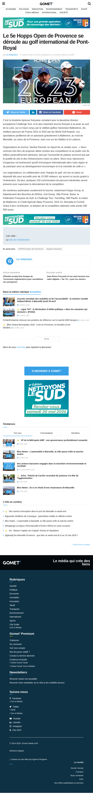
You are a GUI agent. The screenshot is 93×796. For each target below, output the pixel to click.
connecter (20, 350)
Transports (71, 9)
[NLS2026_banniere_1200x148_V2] (46, 22)
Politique (24, 9)
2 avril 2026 (83, 323)
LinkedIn (15, 725)
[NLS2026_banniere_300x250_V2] (46, 401)
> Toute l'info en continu (81, 548)
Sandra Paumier (54, 250)
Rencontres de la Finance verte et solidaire (9, 469)
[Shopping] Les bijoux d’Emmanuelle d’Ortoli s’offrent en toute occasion (37, 529)
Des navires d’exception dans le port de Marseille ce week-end (35, 514)
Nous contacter (77, 778)
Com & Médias (32, 13)
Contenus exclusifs (18, 663)
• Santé (12, 713)
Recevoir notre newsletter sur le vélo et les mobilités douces (37, 686)
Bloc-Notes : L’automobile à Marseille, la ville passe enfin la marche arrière (39, 524)
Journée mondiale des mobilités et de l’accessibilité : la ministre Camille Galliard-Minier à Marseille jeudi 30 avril (52, 303)
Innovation (37, 9)
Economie (11, 9)
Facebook (15, 701)
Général (8, 306)
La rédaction (12, 55)
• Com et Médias (16, 705)
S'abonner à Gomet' (46, 374)
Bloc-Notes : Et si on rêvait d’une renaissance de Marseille (46, 491)
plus (46, 342)
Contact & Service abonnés (22, 659)
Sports (13, 624)
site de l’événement (19, 240)
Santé (84, 9)
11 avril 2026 (23, 318)
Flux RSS (15, 733)
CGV (81, 782)
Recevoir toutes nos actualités (23, 682)
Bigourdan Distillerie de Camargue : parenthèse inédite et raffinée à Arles (38, 519)
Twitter (14, 710)
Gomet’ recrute (77, 771)
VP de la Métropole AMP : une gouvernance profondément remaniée (52, 443)
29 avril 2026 (23, 308)
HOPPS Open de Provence (31, 250)
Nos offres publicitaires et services (68, 786)
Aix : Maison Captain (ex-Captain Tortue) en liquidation (32, 533)
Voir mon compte (17, 651)
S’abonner (14, 643)
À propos (79, 775)
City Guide (14, 627)
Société (64, 13)
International (49, 13)
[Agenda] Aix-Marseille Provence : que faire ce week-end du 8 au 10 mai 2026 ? (41, 538)
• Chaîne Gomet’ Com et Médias (22, 669)
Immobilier (14, 600)
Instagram (16, 729)
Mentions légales (17, 754)
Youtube (15, 721)
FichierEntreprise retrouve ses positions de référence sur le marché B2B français (40, 323)
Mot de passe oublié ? (20, 655)
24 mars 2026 (17, 331)
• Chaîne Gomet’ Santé (19, 666)
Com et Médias (16, 631)
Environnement (54, 9)
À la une (9, 447)
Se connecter (16, 647)
